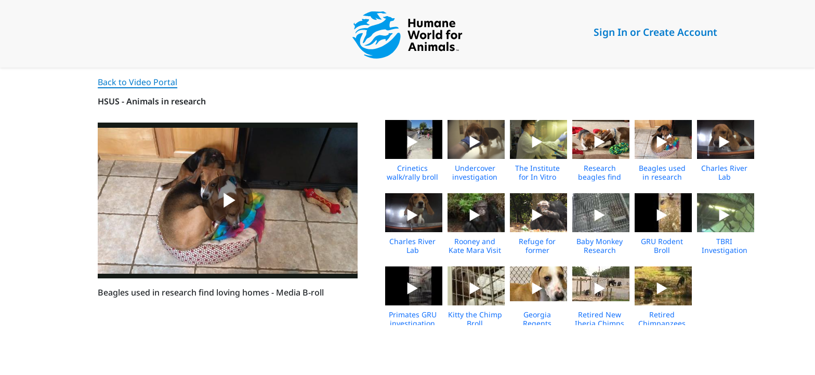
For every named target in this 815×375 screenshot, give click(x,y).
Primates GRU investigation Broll (413, 323)
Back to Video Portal (137, 82)
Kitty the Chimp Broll (475, 319)
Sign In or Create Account (655, 32)
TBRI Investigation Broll (724, 250)
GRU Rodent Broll (662, 245)
